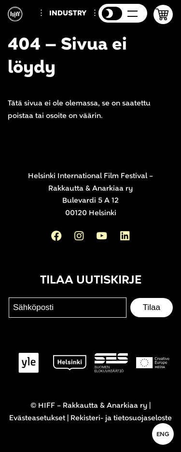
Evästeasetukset (37, 418)
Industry (67, 13)
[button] (163, 14)
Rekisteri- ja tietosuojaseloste (121, 418)
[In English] (163, 434)
